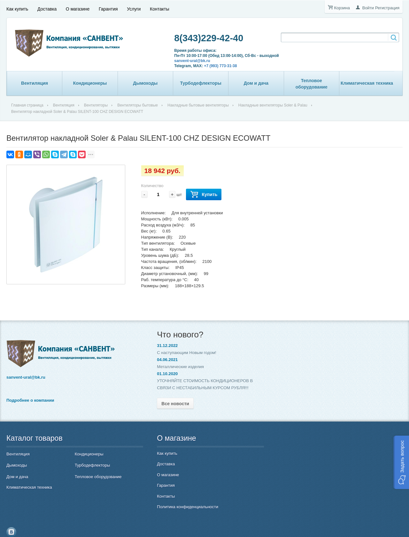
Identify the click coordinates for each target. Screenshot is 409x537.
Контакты (159, 8)
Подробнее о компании (30, 400)
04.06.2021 (161, 359)
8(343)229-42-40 (206, 38)
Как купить (17, 8)
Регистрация (387, 7)
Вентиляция (34, 83)
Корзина (342, 7)
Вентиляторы (96, 105)
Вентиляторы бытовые (137, 105)
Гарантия (108, 8)
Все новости (169, 403)
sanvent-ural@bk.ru (189, 61)
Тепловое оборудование (312, 84)
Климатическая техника (367, 83)
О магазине (77, 8)
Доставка (47, 8)
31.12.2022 (161, 345)
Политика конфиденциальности (181, 506)
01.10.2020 (161, 373)
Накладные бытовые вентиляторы (198, 105)
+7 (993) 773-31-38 (217, 66)
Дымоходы (145, 83)
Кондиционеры (90, 83)
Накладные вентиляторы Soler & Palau (272, 105)
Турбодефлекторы (200, 83)
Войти (368, 7)
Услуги (134, 8)
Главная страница (27, 105)
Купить (203, 194)
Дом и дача (256, 83)
